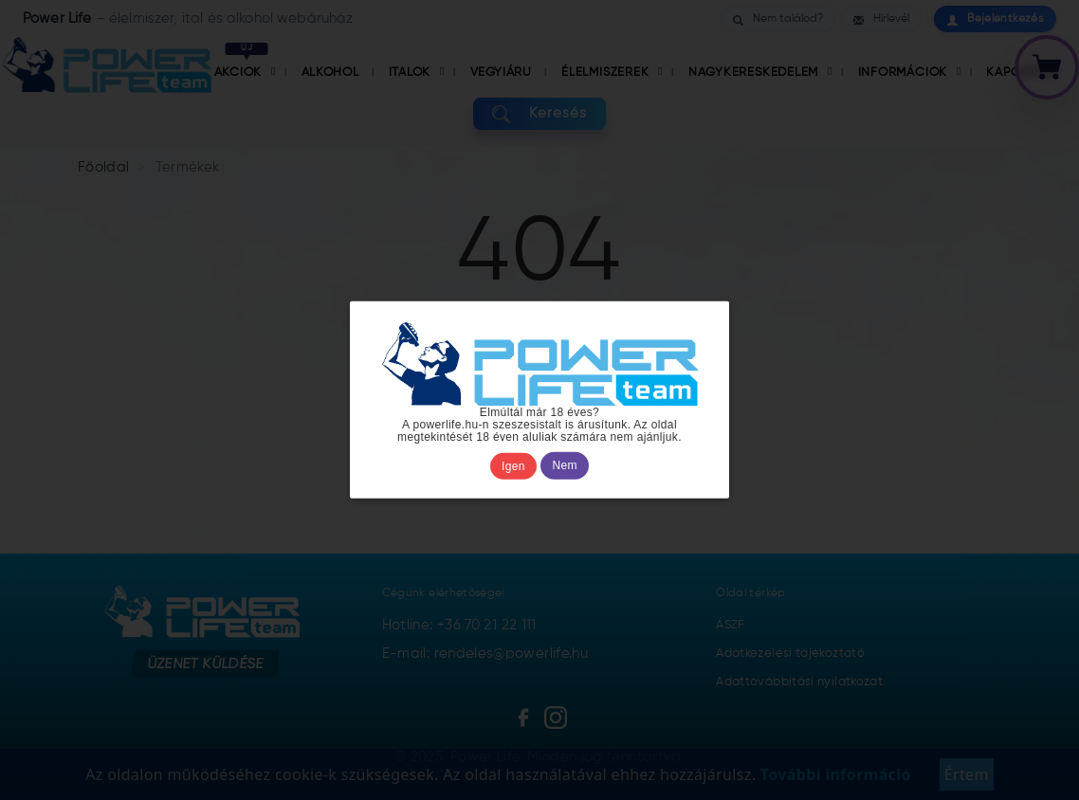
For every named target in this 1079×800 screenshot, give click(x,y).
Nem (565, 466)
